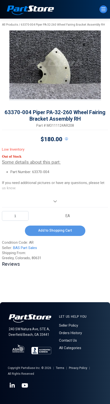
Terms (60, 368)
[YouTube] (25, 385)
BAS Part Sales (25, 248)
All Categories (70, 348)
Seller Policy (68, 325)
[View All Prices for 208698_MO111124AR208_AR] (66, 139)
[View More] (55, 201)
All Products (10, 24)
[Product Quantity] (15, 216)
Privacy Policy (78, 368)
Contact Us (68, 340)
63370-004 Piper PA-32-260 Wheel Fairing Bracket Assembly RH (63, 24)
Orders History (70, 333)
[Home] (30, 11)
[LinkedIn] (12, 385)
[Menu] (103, 9)
